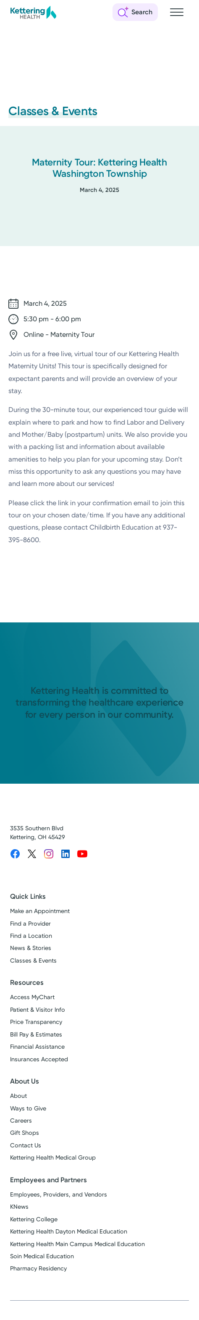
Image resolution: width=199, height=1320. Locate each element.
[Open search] (135, 12)
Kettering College (34, 1219)
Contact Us (25, 1145)
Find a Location (31, 935)
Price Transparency (36, 1022)
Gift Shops (24, 1132)
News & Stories (30, 948)
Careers (21, 1120)
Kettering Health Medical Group (53, 1157)
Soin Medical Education (42, 1256)
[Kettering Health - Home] (33, 12)
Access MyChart (32, 997)
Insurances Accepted (39, 1059)
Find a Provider (30, 923)
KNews (19, 1206)
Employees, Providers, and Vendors (58, 1194)
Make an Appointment (40, 911)
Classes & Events (33, 960)
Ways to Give (28, 1108)
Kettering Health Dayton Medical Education (68, 1231)
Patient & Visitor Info (37, 1009)
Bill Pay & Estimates (36, 1034)
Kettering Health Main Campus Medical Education (77, 1244)
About (18, 1096)
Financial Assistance (37, 1046)
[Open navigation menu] (177, 12)
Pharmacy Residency (38, 1268)
